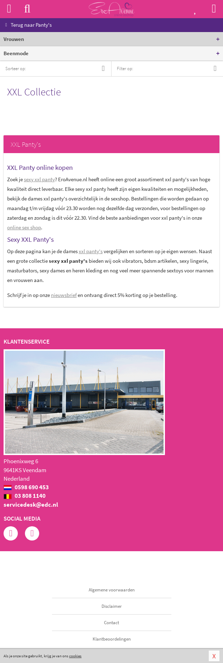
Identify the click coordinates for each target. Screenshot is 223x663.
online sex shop (24, 227)
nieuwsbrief (64, 295)
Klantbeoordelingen (112, 639)
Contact (111, 623)
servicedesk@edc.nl (31, 504)
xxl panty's (91, 251)
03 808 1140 (25, 496)
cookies (75, 655)
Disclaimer (112, 606)
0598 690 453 (26, 487)
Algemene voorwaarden (112, 590)
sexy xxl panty (39, 179)
